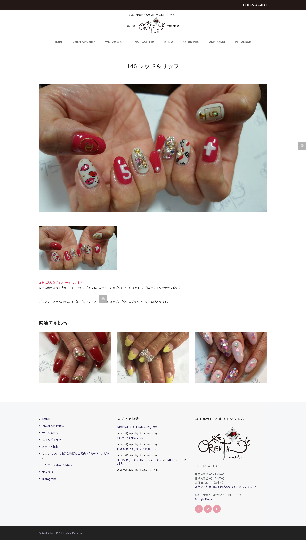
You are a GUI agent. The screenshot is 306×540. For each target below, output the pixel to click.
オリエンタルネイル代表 (57, 465)
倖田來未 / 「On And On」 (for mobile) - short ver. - (152, 461)
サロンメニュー (115, 42)
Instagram (243, 42)
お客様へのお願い (84, 42)
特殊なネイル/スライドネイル (136, 449)
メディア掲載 (50, 446)
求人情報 (47, 472)
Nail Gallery (144, 42)
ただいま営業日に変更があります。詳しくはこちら (226, 487)
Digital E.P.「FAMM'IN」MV (137, 427)
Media (168, 42)
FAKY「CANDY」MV (130, 438)
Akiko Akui (217, 42)
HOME (59, 42)
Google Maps (203, 499)
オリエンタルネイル (149, 433)
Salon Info (191, 42)
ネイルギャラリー (53, 440)
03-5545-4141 (257, 5)
